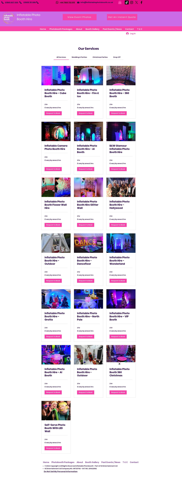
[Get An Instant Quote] (122, 17)
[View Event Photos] (80, 17)
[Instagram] (132, 2)
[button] (120, 2)
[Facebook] (141, 2)
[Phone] (2, 2)
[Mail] (78, 2)
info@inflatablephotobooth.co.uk (96, 2)
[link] (61, 57)
